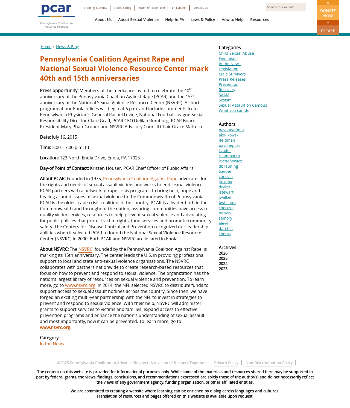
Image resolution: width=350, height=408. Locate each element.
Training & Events (95, 8)
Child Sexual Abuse (236, 53)
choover (226, 176)
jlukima (225, 181)
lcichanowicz (230, 161)
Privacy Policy (226, 362)
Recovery (227, 89)
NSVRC (85, 249)
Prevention (228, 84)
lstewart (226, 192)
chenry (225, 233)
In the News (52, 344)
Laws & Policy (203, 19)
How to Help (232, 19)
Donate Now (328, 9)
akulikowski (229, 135)
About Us (103, 19)
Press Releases (232, 79)
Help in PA (174, 19)
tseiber (225, 171)
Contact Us (201, 8)
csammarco (229, 155)
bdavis (225, 212)
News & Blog (122, 8)
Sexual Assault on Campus (243, 105)
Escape (328, 26)
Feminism (228, 58)
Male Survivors (232, 74)
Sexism (225, 100)
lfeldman (227, 140)
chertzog (227, 207)
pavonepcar (229, 145)
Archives (227, 247)
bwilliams (227, 202)
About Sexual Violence (138, 19)
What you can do (234, 110)
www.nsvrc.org (80, 285)
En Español (179, 8)
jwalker (225, 197)
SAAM (224, 94)
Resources (259, 19)
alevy (223, 223)
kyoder (225, 150)
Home (46, 46)
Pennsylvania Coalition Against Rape (140, 179)
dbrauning (228, 166)
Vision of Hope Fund (151, 8)
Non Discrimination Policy (269, 362)
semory (225, 218)
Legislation (228, 68)
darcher (226, 228)
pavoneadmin (231, 129)
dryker (225, 187)
